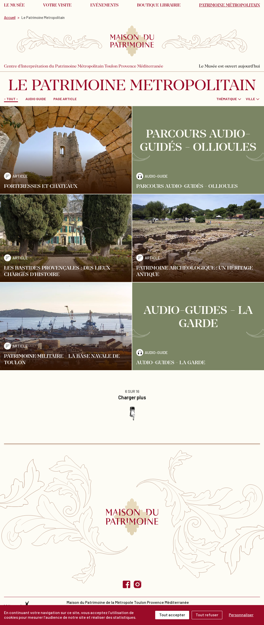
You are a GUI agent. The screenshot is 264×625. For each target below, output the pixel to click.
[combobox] (229, 99)
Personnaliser (241, 614)
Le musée (14, 5)
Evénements (104, 5)
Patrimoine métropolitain (229, 5)
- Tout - (11, 99)
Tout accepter (172, 614)
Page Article (65, 99)
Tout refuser (207, 614)
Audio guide (35, 99)
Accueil (9, 17)
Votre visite (57, 5)
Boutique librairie (159, 5)
